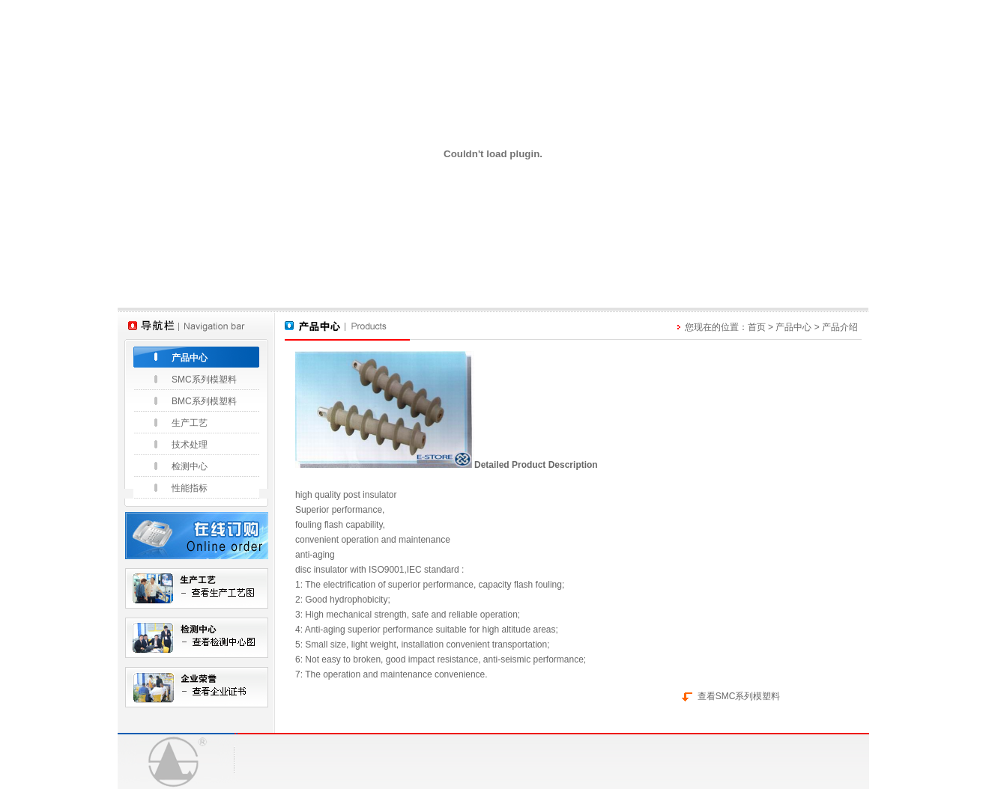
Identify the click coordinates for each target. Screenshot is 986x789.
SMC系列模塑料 (204, 379)
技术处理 (190, 444)
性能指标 (190, 488)
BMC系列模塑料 (204, 401)
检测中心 (190, 466)
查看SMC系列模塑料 (739, 696)
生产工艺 (190, 423)
